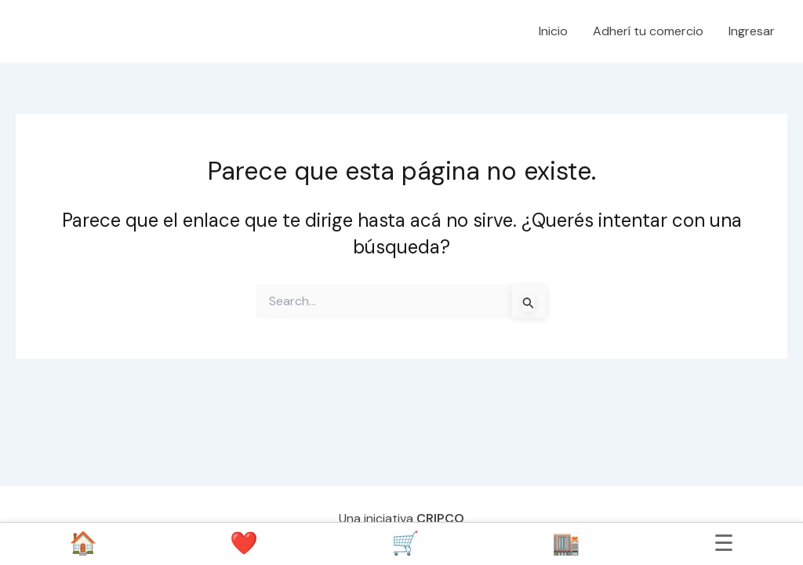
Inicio (553, 31)
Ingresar (752, 31)
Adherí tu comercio (648, 31)
